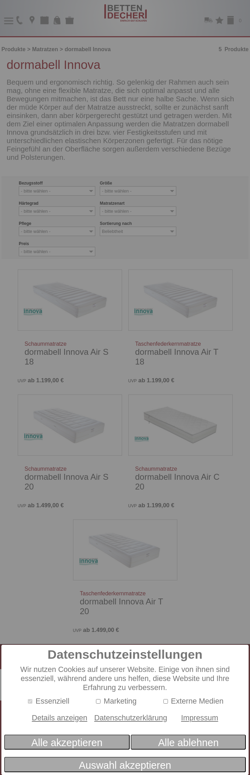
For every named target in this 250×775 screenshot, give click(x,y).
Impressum (199, 717)
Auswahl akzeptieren (125, 765)
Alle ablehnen (188, 742)
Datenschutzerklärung (130, 717)
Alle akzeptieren (67, 742)
